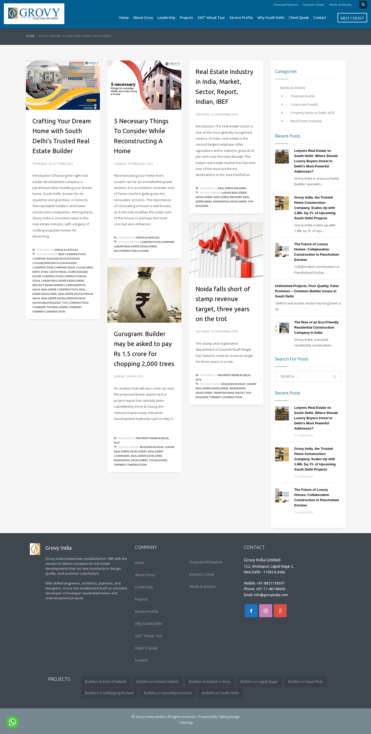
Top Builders (158, 460)
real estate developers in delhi (63, 298)
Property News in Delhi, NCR (312, 112)
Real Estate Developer (146, 455)
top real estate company (64, 307)
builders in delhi (233, 384)
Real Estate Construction (59, 289)
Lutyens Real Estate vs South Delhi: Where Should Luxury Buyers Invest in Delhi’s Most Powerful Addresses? (316, 161)
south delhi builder (46, 302)
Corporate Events (304, 104)
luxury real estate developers (62, 280)
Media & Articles (340, 4)
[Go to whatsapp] (12, 722)
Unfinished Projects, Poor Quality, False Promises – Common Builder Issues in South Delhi (307, 291)
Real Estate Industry (232, 188)
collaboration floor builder (54, 263)
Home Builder (78, 271)
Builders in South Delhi (63, 258)
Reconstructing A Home (131, 250)
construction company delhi (53, 267)
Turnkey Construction (48, 311)
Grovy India (58, 271)
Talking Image (229, 716)
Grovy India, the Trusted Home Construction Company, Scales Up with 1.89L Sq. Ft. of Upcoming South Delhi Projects (314, 207)
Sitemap (186, 722)
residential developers (230, 201)
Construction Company (157, 242)
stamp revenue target (229, 392)
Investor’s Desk (313, 4)
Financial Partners (286, 4)
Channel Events (303, 96)
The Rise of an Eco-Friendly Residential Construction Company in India (316, 327)
